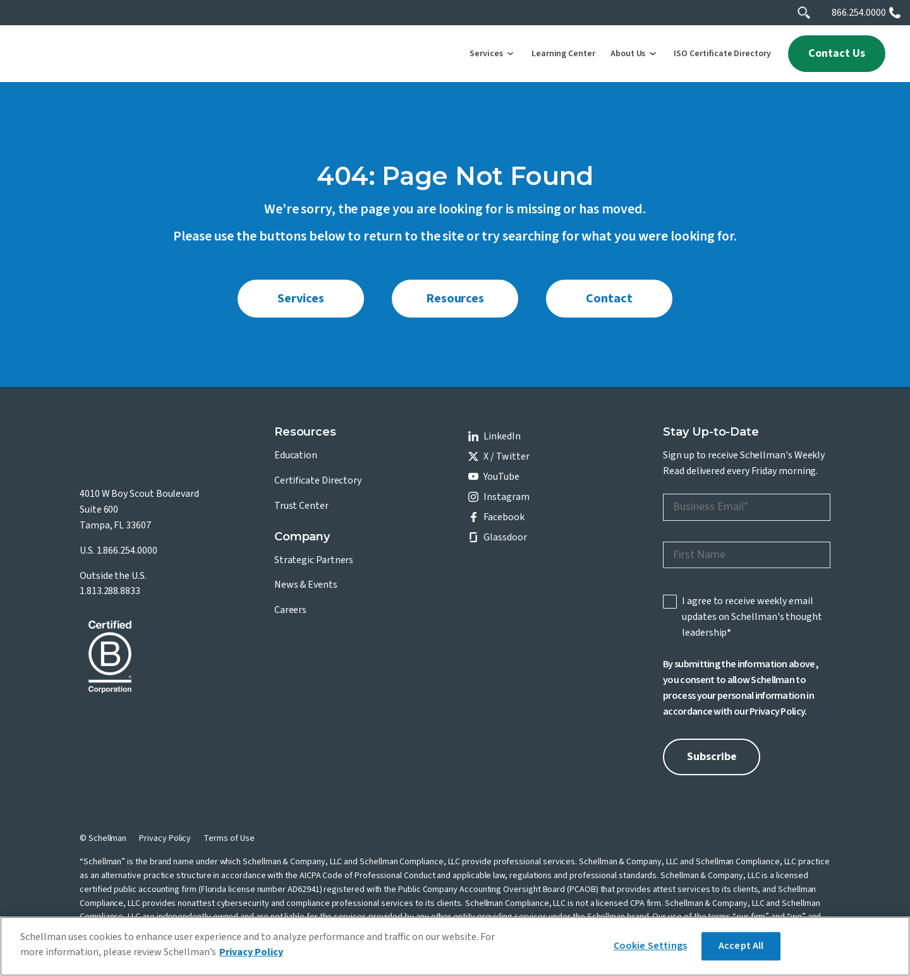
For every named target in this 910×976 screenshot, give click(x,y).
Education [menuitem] (295, 455)
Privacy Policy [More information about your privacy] (251, 952)
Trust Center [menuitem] (301, 506)
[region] (455, 946)
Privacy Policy (776, 711)
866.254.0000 (859, 13)
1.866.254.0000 (127, 550)
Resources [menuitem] (455, 298)
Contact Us (836, 53)
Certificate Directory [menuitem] (317, 480)
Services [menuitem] (300, 298)
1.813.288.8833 (110, 591)
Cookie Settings (650, 946)
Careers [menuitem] (290, 610)
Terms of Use (228, 838)
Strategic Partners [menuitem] (314, 560)
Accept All (741, 946)
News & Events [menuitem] (305, 585)
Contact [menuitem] (609, 298)
